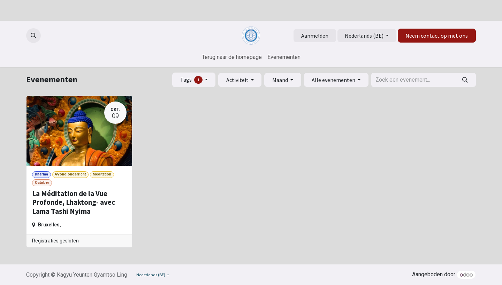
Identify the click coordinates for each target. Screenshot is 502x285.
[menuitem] (232, 57)
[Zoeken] (465, 80)
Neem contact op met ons (436, 35)
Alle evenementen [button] (334, 79)
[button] (33, 35)
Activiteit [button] (238, 79)
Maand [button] (280, 79)
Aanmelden (314, 35)
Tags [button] (192, 80)
